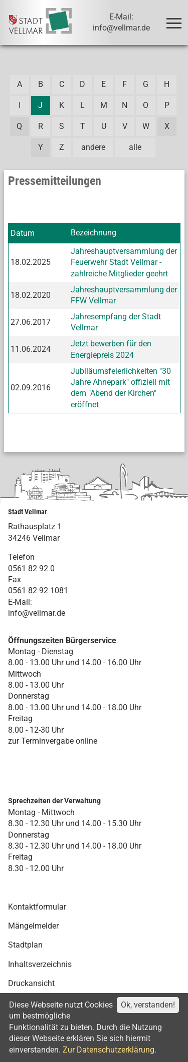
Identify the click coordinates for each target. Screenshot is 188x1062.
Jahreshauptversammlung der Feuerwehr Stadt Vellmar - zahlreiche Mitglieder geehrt (124, 262)
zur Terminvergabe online (52, 741)
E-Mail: (20, 602)
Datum (23, 233)
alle (135, 147)
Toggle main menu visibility (175, 18)
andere (93, 147)
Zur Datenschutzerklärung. (109, 1050)
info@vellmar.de (36, 613)
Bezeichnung (93, 232)
